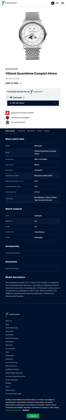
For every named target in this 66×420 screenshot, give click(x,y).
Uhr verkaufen (10, 348)
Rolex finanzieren (11, 366)
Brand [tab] (39, 131)
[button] (33, 98)
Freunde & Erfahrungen (14, 394)
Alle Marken (10, 341)
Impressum (9, 359)
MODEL (8, 152)
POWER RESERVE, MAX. (13, 186)
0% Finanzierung (11, 362)
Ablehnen (25, 410)
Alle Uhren (9, 345)
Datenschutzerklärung (13, 410)
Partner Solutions (11, 328)
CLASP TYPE (10, 232)
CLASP (8, 226)
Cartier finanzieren (12, 380)
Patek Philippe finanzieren (14, 373)
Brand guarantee (12, 268)
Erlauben (33, 416)
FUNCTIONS (9, 198)
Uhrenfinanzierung (12, 338)
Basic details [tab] (10, 131)
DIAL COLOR (9, 164)
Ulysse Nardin (10, 390)
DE (57, 3)
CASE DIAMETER (11, 192)
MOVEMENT (9, 170)
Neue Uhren (10, 331)
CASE (7, 215)
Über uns (9, 321)
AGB (7, 352)
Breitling (8, 383)
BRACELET (9, 221)
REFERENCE (10, 159)
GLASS (8, 237)
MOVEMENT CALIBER (12, 175)
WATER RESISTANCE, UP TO (14, 181)
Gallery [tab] (46, 131)
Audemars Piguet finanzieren (15, 376)
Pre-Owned (9, 335)
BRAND (8, 145)
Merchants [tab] (31, 131)
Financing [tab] (21, 131)
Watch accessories (13, 253)
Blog (7, 324)
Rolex (7, 387)
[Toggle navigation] (62, 3)
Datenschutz (10, 355)
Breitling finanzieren (12, 369)
